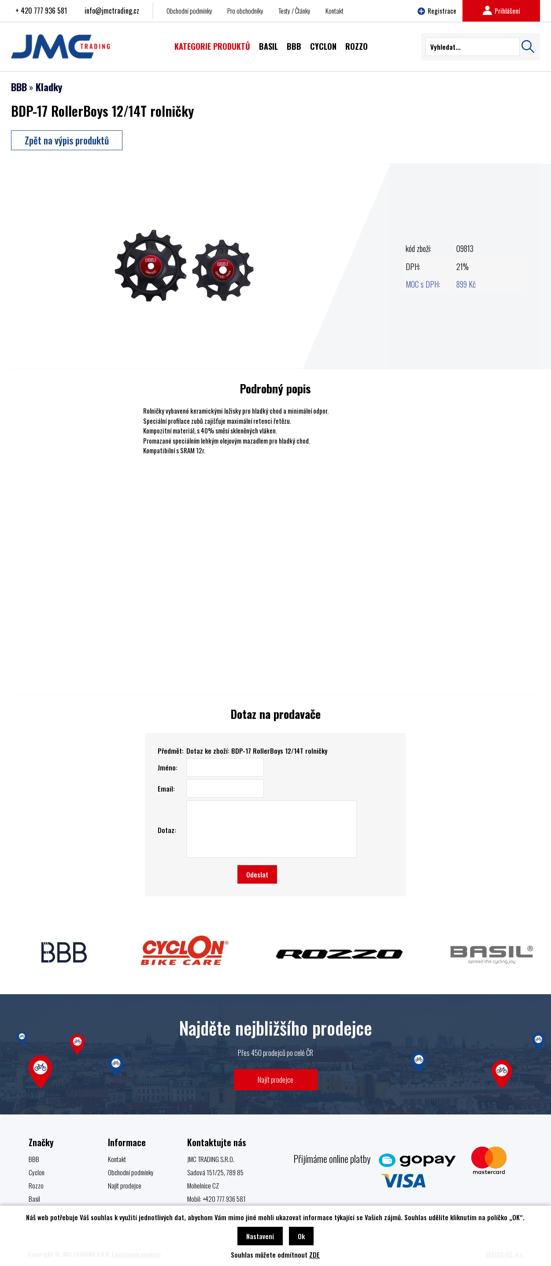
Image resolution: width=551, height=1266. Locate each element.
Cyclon (36, 1172)
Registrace (437, 10)
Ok (301, 1236)
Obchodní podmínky (189, 10)
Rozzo (36, 1185)
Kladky (49, 86)
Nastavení (260, 1236)
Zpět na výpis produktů (67, 140)
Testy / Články (294, 10)
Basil (34, 1198)
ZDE (314, 1254)
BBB (19, 86)
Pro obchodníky (245, 10)
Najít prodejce (275, 1079)
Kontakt (334, 10)
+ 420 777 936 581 (41, 10)
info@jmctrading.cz (112, 10)
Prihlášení (501, 10)
